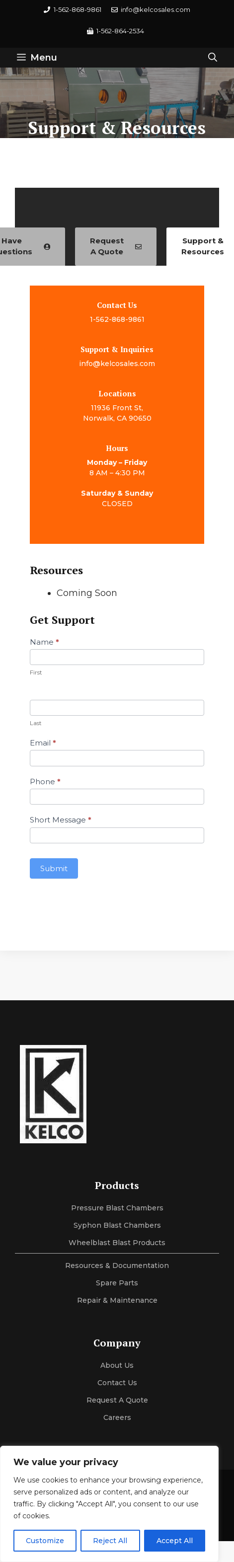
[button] (212, 58)
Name (44, 642)
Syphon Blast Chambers (117, 1225)
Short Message (60, 819)
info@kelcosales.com (117, 363)
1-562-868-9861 (117, 319)
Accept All (174, 1540)
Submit (54, 868)
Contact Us (117, 1382)
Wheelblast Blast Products (117, 1242)
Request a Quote (117, 1400)
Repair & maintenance (117, 1300)
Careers (117, 1417)
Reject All (110, 1540)
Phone (45, 781)
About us (117, 1365)
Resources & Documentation (117, 1265)
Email (43, 742)
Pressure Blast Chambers (117, 1207)
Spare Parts (117, 1282)
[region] (109, 1504)
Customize (45, 1540)
